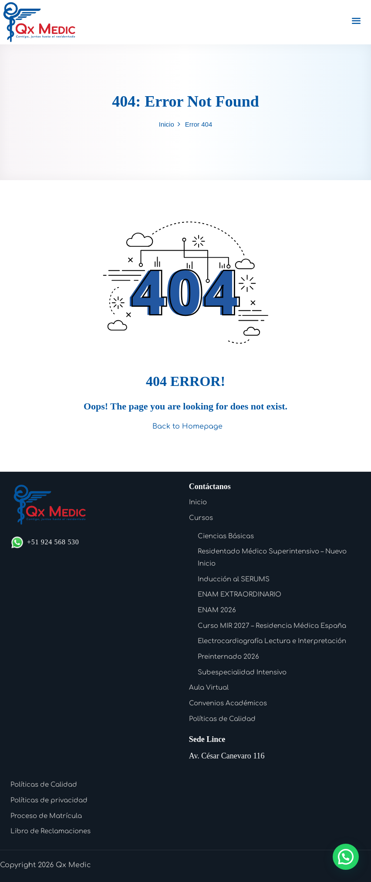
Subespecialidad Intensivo (242, 672)
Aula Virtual (209, 687)
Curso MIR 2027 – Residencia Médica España (272, 626)
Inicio (166, 124)
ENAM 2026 (217, 610)
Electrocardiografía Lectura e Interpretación (272, 641)
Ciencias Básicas (226, 536)
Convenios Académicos (228, 703)
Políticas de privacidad (49, 800)
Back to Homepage (186, 426)
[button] (346, 857)
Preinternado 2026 (228, 657)
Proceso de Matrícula (46, 816)
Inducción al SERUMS (234, 579)
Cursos (201, 518)
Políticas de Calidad (222, 719)
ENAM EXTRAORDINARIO (239, 594)
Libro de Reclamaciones (50, 831)
